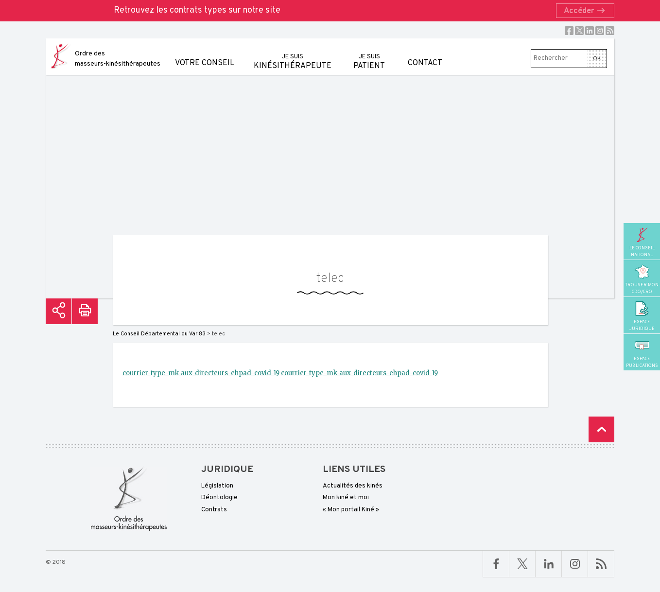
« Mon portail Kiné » (351, 510)
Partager (58, 311)
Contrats (214, 510)
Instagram (599, 30)
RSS (610, 30)
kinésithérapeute (292, 54)
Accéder (587, 11)
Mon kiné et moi (346, 498)
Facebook (569, 30)
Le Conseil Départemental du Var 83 (159, 334)
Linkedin (589, 30)
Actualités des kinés (352, 486)
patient (369, 54)
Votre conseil (204, 53)
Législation (217, 486)
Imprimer (85, 311)
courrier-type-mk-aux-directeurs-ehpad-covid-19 (200, 373)
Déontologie (219, 498)
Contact (425, 53)
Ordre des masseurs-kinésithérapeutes (117, 59)
